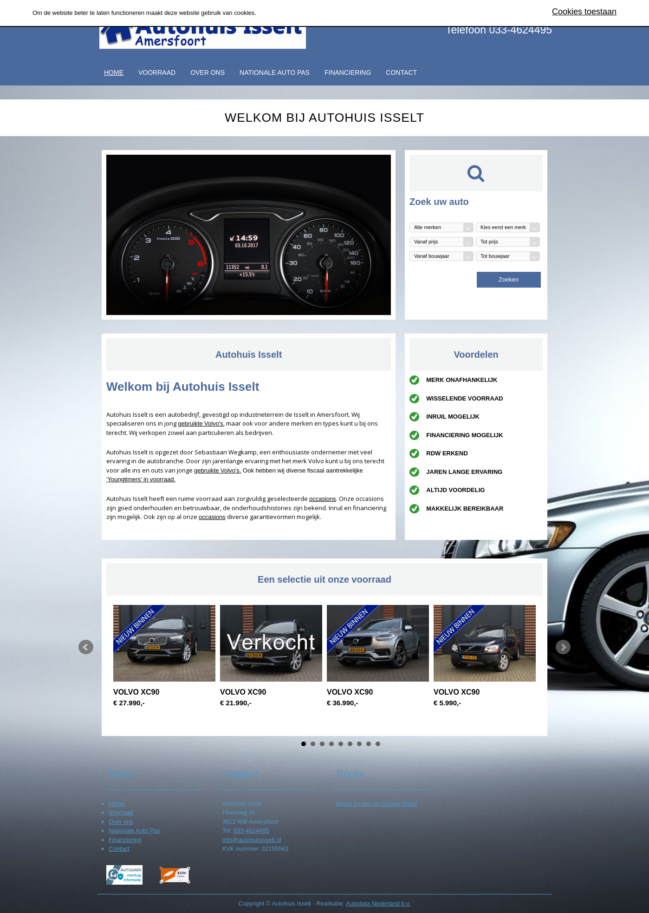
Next (563, 647)
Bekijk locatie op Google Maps (376, 803)
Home (113, 72)
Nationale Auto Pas (275, 72)
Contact (401, 72)
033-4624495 (251, 830)
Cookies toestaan (584, 11)
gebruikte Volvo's (200, 423)
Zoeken (509, 279)
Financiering (347, 72)
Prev (85, 647)
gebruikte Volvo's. (217, 470)
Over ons (207, 72)
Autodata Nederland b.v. (378, 903)
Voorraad (156, 72)
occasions (322, 498)
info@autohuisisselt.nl (251, 839)
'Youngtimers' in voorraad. (140, 479)
